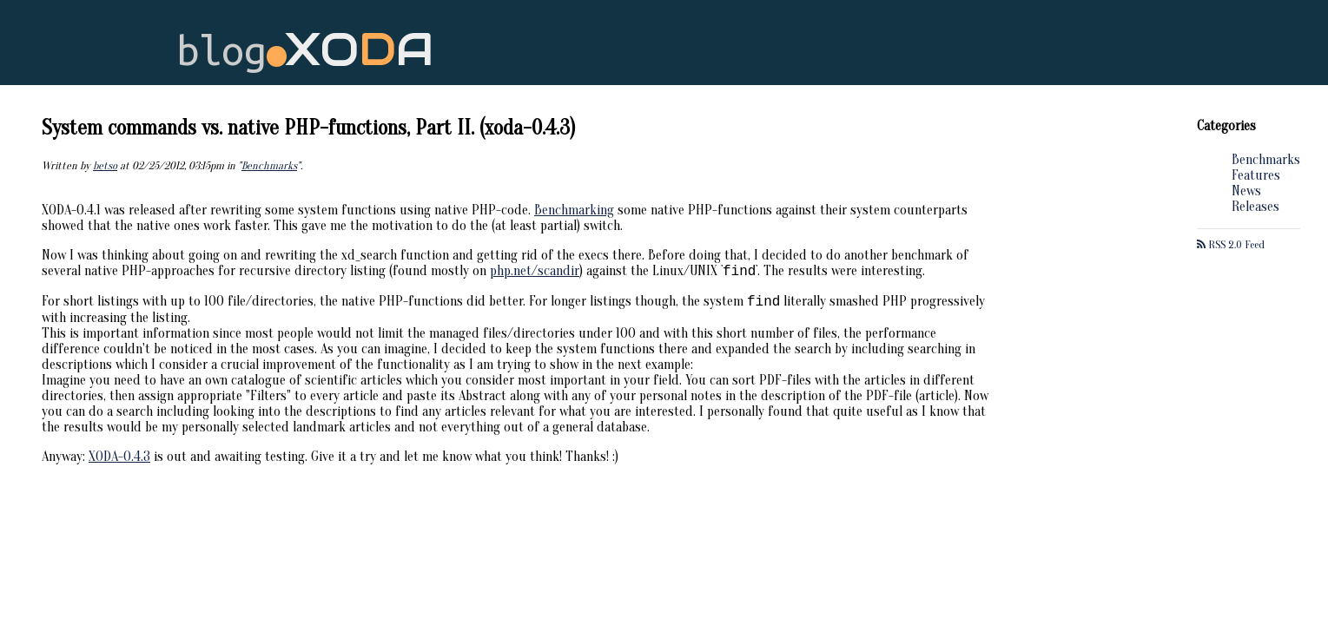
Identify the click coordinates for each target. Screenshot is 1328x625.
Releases (1255, 206)
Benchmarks (1266, 160)
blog (304, 50)
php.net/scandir (534, 273)
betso (105, 166)
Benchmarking (574, 210)
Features (1256, 175)
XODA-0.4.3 (119, 462)
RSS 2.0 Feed (1231, 245)
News (1246, 191)
